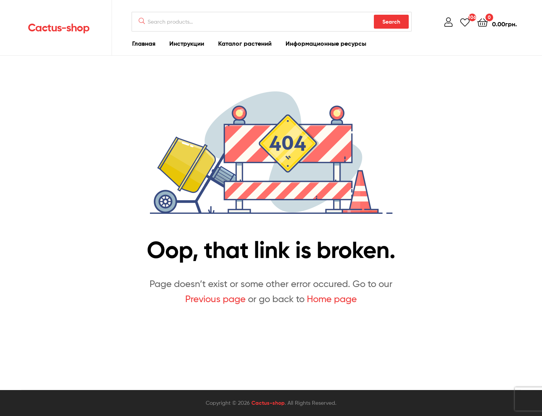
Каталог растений (245, 43)
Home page (332, 298)
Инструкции (186, 43)
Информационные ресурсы (326, 43)
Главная (143, 43)
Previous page (215, 298)
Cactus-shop (58, 27)
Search (391, 21)
